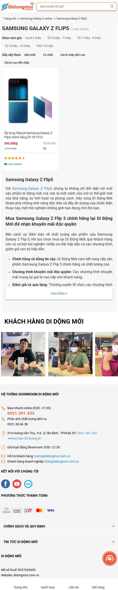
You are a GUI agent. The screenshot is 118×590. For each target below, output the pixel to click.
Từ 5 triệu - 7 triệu (59, 38)
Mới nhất (29, 55)
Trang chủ (11, 18)
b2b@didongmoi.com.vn (62, 461)
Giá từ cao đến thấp (16, 62)
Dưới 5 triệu (33, 38)
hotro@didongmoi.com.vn (52, 456)
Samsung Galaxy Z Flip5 (71, 18)
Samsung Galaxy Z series (37, 18)
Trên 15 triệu (44, 46)
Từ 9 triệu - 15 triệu (17, 46)
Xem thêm (59, 293)
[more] (110, 558)
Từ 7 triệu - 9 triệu (89, 38)
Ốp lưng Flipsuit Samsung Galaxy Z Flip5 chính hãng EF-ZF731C (28, 135)
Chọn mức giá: (12, 38)
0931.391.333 (20, 413)
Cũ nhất (48, 55)
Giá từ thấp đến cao (72, 55)
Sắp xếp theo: (11, 55)
